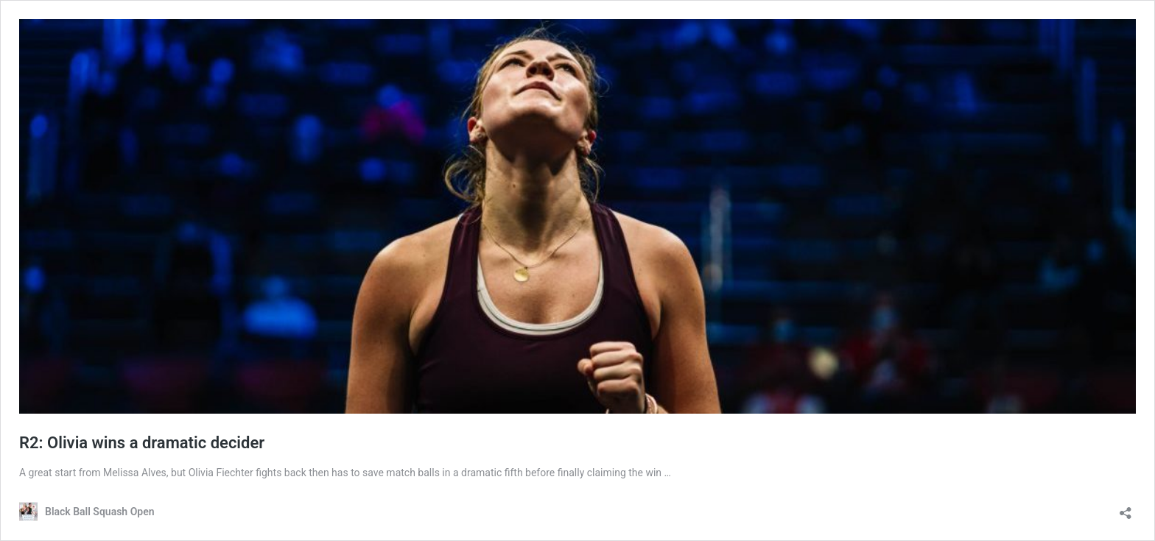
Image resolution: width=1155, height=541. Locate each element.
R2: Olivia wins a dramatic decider (141, 443)
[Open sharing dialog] (1125, 508)
